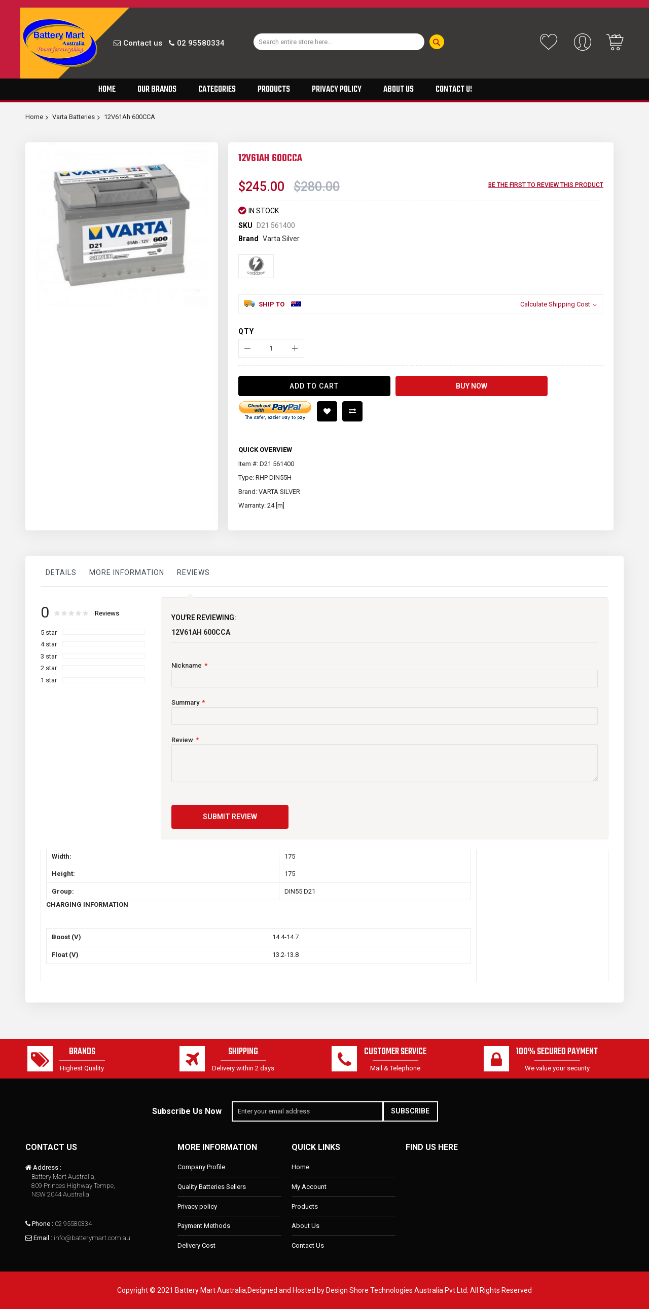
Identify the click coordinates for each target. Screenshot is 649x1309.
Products (305, 1206)
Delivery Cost (196, 1245)
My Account (309, 1186)
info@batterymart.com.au (92, 1238)
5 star (49, 632)
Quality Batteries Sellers (211, 1186)
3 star (49, 656)
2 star (49, 668)
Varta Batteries (73, 117)
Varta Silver (281, 239)
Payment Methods (203, 1225)
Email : (42, 1238)
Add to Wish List (327, 411)
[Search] (436, 41)
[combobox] (339, 41)
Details (61, 572)
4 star (49, 644)
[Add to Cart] (314, 386)
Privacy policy (197, 1206)
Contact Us (308, 1245)
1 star (49, 680)
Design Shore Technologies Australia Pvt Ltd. (397, 1290)
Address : (47, 1168)
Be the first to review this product (545, 184)
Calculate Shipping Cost (555, 304)
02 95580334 (201, 43)
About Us (305, 1225)
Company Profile (201, 1167)
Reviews (193, 572)
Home (34, 117)
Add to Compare (352, 411)
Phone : (42, 1223)
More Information (126, 572)
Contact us (142, 43)
